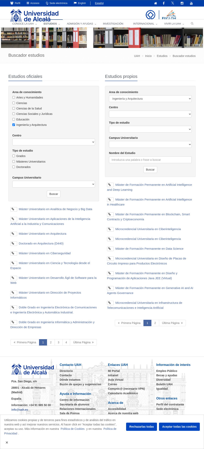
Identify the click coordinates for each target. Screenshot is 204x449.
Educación (22, 123)
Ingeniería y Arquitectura (31, 129)
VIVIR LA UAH (172, 28)
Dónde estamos (70, 384)
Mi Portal (114, 375)
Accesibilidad (117, 413)
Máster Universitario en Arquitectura (38, 238)
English (80, 3)
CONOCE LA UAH (23, 28)
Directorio (66, 375)
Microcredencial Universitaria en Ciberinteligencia (144, 233)
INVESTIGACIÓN (113, 28)
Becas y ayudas (166, 379)
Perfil (15, 3)
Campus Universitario (26, 182)
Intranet (113, 379)
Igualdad (162, 393)
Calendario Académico (123, 397)
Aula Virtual (116, 384)
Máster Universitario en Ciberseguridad (40, 257)
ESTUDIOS (50, 28)
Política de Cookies (73, 428)
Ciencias (21, 107)
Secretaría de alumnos (74, 408)
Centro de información (74, 404)
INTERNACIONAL (143, 28)
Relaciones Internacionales (78, 413)
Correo (112, 388)
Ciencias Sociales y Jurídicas (34, 118)
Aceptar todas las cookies (179, 426)
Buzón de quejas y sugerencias (80, 388)
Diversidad (163, 384)
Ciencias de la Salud (29, 112)
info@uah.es (19, 414)
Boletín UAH (164, 388)
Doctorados (23, 171)
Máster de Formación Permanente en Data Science (145, 253)
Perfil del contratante (170, 408)
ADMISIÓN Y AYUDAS (80, 28)
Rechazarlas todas (141, 426)
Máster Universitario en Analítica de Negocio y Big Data (51, 213)
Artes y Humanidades (29, 102)
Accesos (33, 3)
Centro (16, 139)
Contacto (66, 379)
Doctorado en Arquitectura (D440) (37, 247)
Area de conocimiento (26, 96)
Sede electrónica (57, 3)
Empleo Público (166, 375)
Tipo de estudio (22, 155)
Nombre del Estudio (122, 157)
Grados (21, 160)
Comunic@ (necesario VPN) (126, 393)
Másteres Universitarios (30, 166)
